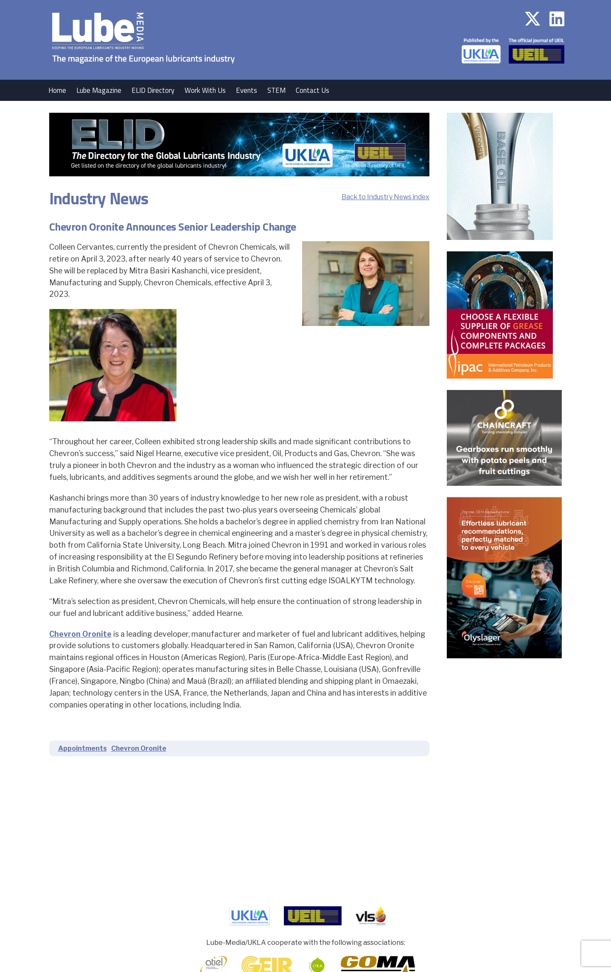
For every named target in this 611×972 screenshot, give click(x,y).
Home (57, 90)
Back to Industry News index (385, 197)
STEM (276, 90)
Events (246, 90)
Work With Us (205, 90)
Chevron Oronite (80, 633)
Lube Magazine (98, 90)
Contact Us (312, 90)
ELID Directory (153, 90)
